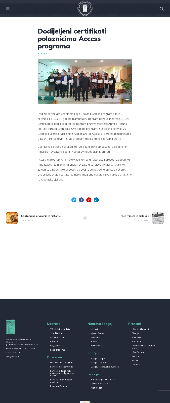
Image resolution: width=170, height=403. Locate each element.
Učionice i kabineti (140, 329)
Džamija (135, 333)
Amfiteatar (137, 341)
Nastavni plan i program (61, 363)
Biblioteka (136, 337)
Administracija (57, 337)
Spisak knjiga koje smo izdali (104, 379)
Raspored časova (58, 386)
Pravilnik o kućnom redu (61, 367)
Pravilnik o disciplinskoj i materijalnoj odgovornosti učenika (62, 373)
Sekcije (94, 341)
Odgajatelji (55, 346)
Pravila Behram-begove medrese (61, 381)
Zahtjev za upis (98, 358)
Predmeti (95, 337)
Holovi (135, 360)
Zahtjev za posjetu (99, 363)
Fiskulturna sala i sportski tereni (143, 347)
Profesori (54, 341)
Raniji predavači (57, 350)
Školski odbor (56, 333)
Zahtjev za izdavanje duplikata (105, 367)
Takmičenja (96, 346)
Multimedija (96, 388)
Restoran (136, 356)
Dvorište (136, 365)
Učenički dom (138, 352)
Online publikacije (99, 384)
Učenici (94, 329)
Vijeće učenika (97, 333)
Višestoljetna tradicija (60, 329)
